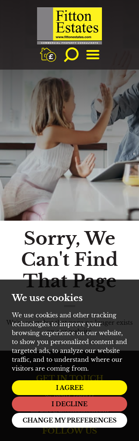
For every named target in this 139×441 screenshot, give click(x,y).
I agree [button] (69, 387)
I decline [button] (69, 404)
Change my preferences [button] (70, 420)
